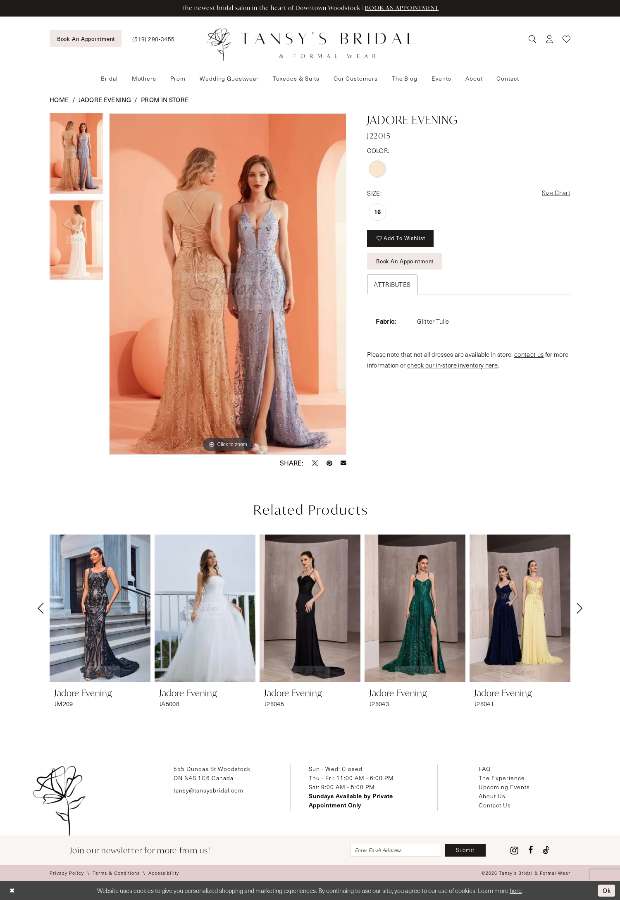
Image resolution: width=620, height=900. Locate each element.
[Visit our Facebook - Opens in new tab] (530, 850)
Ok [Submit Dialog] (606, 890)
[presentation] (100, 608)
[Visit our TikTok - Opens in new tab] (546, 850)
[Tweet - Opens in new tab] (315, 463)
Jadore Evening (105, 99)
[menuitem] (85, 38)
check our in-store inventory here (452, 365)
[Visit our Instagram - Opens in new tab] (514, 850)
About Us (492, 796)
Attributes (392, 285)
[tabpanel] (76, 156)
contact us (529, 355)
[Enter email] (395, 850)
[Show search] (532, 39)
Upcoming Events (504, 787)
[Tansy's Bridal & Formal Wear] (310, 44)
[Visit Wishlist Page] (566, 39)
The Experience (502, 778)
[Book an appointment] (86, 38)
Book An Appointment (405, 261)
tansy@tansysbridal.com (208, 790)
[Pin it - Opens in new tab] (329, 463)
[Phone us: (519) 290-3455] (153, 39)
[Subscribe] (465, 850)
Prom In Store (164, 99)
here (516, 890)
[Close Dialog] (12, 890)
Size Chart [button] (555, 193)
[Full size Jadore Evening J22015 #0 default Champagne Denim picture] (228, 284)
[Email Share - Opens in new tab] (343, 463)
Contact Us (495, 805)
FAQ (485, 769)
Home (59, 99)
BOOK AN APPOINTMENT (403, 8)
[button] (549, 39)
